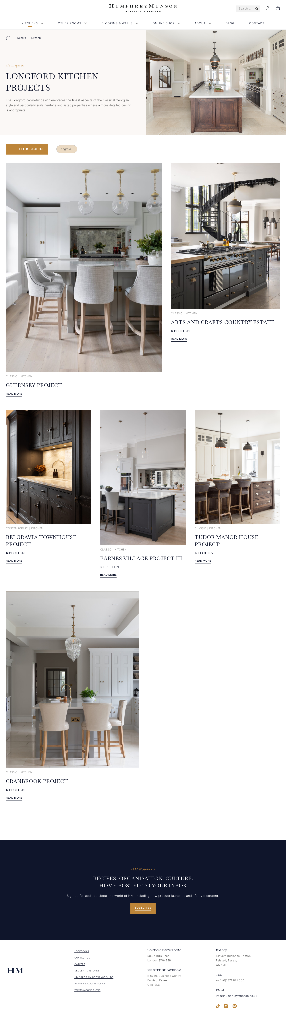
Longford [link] (65, 149)
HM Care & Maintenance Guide (93, 977)
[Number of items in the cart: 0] (278, 8)
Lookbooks (81, 951)
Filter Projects (31, 149)
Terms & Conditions (87, 990)
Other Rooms (72, 23)
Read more (14, 394)
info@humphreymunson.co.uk (236, 996)
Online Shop (166, 23)
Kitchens (32, 23)
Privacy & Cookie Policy (90, 983)
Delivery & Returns (87, 970)
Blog (230, 23)
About (203, 23)
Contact (256, 23)
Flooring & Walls (119, 23)
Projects (21, 38)
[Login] (268, 9)
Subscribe (143, 907)
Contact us (82, 957)
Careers (79, 964)
